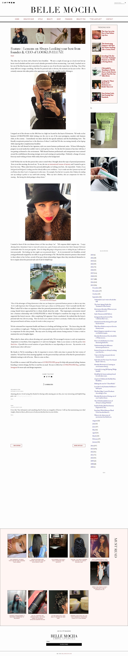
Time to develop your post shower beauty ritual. (104, 356)
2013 (92, 449)
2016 (92, 282)
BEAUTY (50, 19)
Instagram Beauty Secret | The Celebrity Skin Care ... (103, 318)
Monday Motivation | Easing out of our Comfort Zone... (105, 397)
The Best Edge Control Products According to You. (104, 392)
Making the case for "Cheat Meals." (104, 383)
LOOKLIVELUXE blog (71, 365)
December (95, 288)
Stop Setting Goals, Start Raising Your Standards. (108, 95)
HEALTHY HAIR (29, 19)
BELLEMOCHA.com (67, 653)
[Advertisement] (48, 474)
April (94, 433)
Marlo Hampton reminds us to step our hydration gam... (105, 332)
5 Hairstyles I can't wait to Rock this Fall (105, 300)
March (94, 436)
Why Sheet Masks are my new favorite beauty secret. (105, 327)
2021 (92, 267)
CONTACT (109, 19)
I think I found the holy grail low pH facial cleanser (105, 322)
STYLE (40, 19)
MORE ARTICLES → (79, 445)
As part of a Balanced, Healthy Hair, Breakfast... (105, 380)
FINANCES (68, 19)
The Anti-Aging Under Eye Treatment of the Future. (102, 305)
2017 (92, 279)
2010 (92, 458)
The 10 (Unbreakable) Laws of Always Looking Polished (103, 402)
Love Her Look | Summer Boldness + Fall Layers (105, 387)
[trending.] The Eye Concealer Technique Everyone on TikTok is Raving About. (109, 59)
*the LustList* (96, 19)
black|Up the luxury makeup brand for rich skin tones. (105, 375)
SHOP (59, 19)
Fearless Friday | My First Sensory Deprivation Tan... (104, 406)
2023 (92, 261)
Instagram (14, 367)
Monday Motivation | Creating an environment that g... (104, 365)
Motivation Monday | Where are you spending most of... (105, 310)
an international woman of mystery (59, 164)
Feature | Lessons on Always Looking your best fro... (105, 351)
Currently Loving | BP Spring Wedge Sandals (105, 370)
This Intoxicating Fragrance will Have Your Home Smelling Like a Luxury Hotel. (108, 46)
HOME (17, 19)
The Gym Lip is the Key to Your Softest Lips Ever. (108, 33)
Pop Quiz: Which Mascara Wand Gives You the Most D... (104, 411)
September (95, 297)
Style (12, 56)
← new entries (16, 445)
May (93, 430)
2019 (92, 273)
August (94, 421)
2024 (92, 258)
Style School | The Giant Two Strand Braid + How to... (105, 360)
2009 (92, 461)
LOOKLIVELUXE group (51, 362)
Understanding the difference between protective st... (103, 346)
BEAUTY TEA (81, 19)
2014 (92, 446)
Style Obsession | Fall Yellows (103, 314)
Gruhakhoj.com (15, 389)
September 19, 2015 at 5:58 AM (17, 391)
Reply (12, 399)
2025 (92, 255)
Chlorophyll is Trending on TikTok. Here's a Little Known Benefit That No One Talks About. (109, 72)
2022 (92, 264)
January (94, 442)
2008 (92, 464)
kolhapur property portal (24, 396)
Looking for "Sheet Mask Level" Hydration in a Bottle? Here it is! (108, 84)
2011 (92, 455)
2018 (92, 276)
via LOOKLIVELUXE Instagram (48, 300)
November (95, 291)
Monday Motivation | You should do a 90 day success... (105, 337)
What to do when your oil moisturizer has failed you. (103, 416)
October (95, 294)
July (93, 424)
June (94, 427)
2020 (92, 270)
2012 (92, 452)
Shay (12, 405)
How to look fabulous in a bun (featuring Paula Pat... (103, 341)
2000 (92, 467)
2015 (92, 285)
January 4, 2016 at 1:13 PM (16, 407)
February (95, 439)
